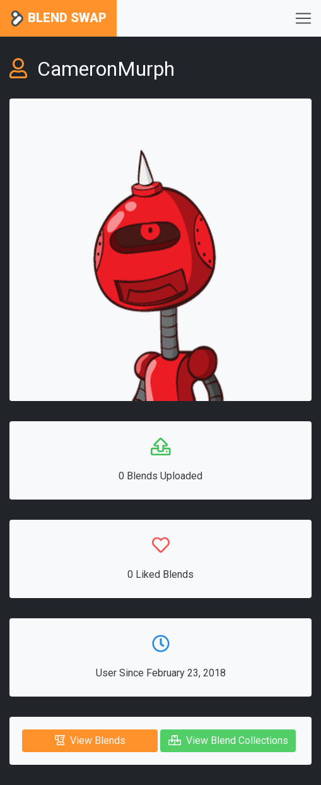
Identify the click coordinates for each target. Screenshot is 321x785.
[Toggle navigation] (303, 18)
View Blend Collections (228, 740)
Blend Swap (58, 18)
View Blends (90, 740)
